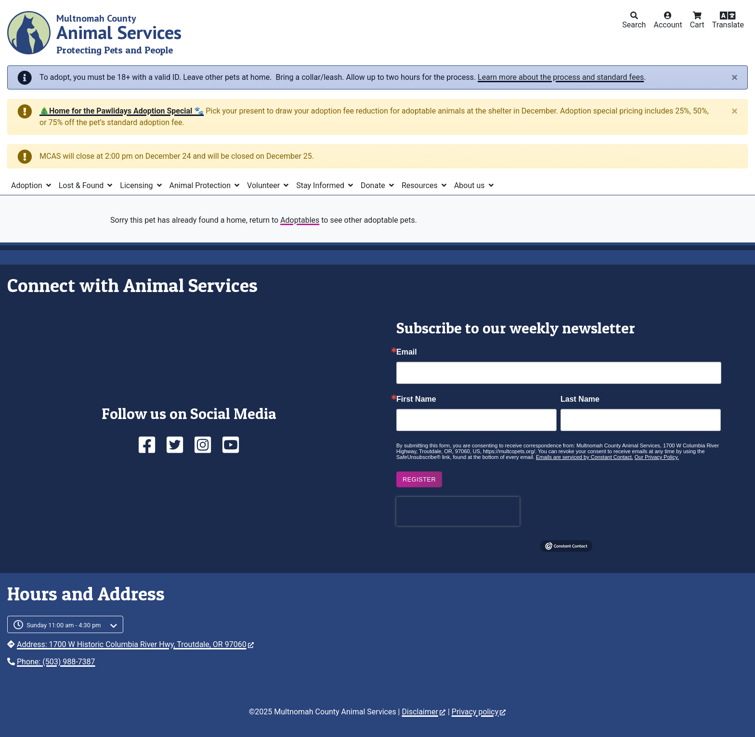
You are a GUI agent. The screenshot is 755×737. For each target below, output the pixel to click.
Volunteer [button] (264, 185)
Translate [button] (728, 24)
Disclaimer (423, 711)
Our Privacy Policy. (657, 457)
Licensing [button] (137, 185)
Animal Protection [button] (201, 185)
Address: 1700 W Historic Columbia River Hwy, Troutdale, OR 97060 (135, 644)
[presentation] (458, 511)
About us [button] (470, 185)
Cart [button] (697, 24)
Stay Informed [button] (321, 185)
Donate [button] (374, 185)
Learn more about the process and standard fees (561, 77)
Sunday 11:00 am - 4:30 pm (64, 625)
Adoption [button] (27, 185)
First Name (416, 399)
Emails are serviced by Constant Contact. (584, 457)
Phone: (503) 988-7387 (56, 661)
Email (406, 352)
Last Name (579, 399)
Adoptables (299, 220)
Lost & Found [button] (82, 185)
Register (419, 479)
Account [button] (667, 24)
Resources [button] (421, 185)
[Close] (734, 77)
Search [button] (634, 24)
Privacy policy (479, 711)
